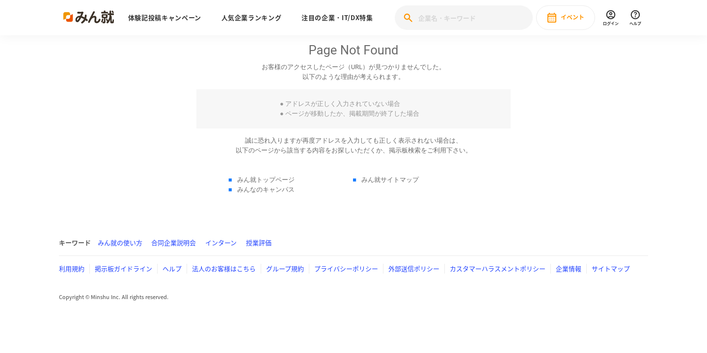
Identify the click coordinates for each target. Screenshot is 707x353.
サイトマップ (611, 268)
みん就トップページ (266, 179)
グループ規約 (285, 268)
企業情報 (568, 268)
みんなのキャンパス (266, 189)
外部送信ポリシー (413, 268)
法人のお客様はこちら (224, 268)
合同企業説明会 (173, 242)
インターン (221, 242)
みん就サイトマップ (390, 179)
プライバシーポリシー (346, 268)
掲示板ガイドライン (123, 268)
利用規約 (71, 268)
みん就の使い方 (120, 242)
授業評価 (259, 242)
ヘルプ (172, 268)
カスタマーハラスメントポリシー (497, 268)
